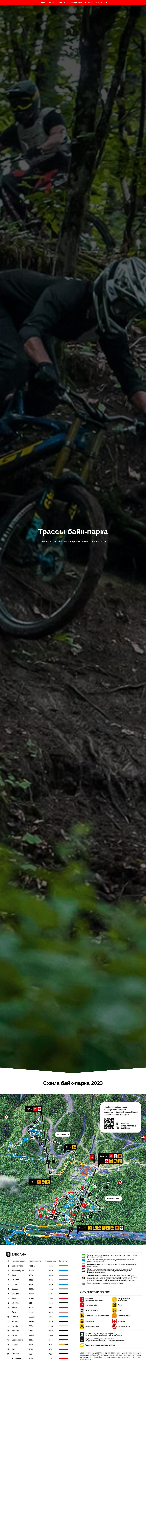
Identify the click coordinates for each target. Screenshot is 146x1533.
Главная (42, 2)
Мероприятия (76, 2)
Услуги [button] (87, 2)
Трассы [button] (51, 2)
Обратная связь (101, 2)
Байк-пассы (63, 2)
